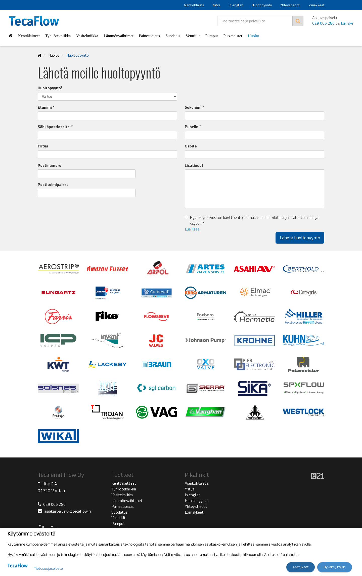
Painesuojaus (149, 36)
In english (236, 5)
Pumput (211, 36)
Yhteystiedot (289, 5)
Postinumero (49, 165)
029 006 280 (323, 23)
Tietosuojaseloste (48, 568)
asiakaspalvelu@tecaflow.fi (67, 511)
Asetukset (300, 567)
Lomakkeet (316, 5)
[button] (254, 229)
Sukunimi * (194, 107)
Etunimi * (46, 107)
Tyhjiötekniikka (58, 36)
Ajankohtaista (194, 5)
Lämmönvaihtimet (118, 36)
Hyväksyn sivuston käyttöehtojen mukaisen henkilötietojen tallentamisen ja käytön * (254, 220)
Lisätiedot (194, 165)
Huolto (253, 36)
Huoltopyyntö (262, 5)
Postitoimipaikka (53, 184)
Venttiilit (193, 36)
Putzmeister (233, 36)
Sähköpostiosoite (55, 127)
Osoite (191, 146)
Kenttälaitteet (29, 36)
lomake (347, 23)
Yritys (216, 5)
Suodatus (172, 36)
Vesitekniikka (87, 36)
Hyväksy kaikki (335, 567)
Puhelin (193, 127)
